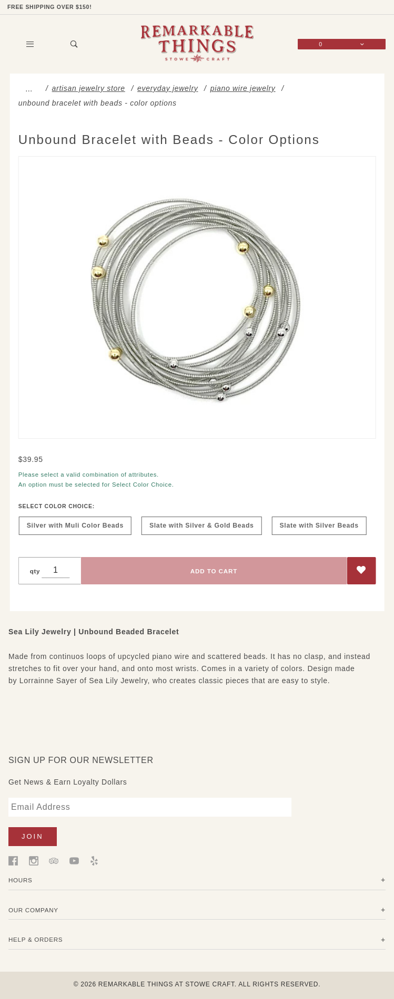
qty (35, 571)
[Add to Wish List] (361, 571)
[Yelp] (94, 860)
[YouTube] (74, 860)
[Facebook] (13, 860)
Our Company (33, 910)
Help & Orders (35, 939)
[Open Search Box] (75, 45)
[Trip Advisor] (53, 860)
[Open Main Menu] (30, 45)
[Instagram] (33, 860)
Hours (20, 880)
